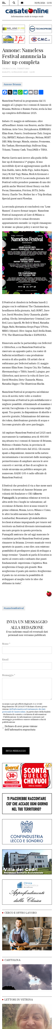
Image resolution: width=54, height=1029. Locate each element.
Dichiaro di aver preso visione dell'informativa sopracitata (21, 728)
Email (5, 659)
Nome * (6, 643)
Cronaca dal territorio (15, 68)
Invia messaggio (16, 750)
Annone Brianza (12, 84)
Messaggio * (8, 675)
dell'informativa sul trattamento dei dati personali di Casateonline (23, 710)
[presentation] (24, 739)
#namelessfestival (14, 608)
